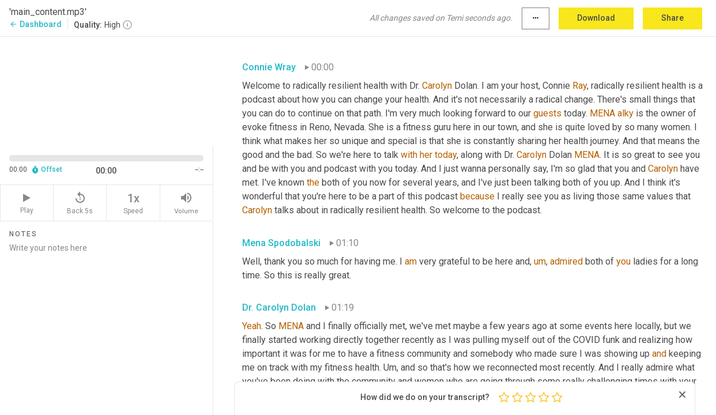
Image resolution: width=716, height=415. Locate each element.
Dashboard (35, 24)
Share (672, 17)
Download (596, 17)
